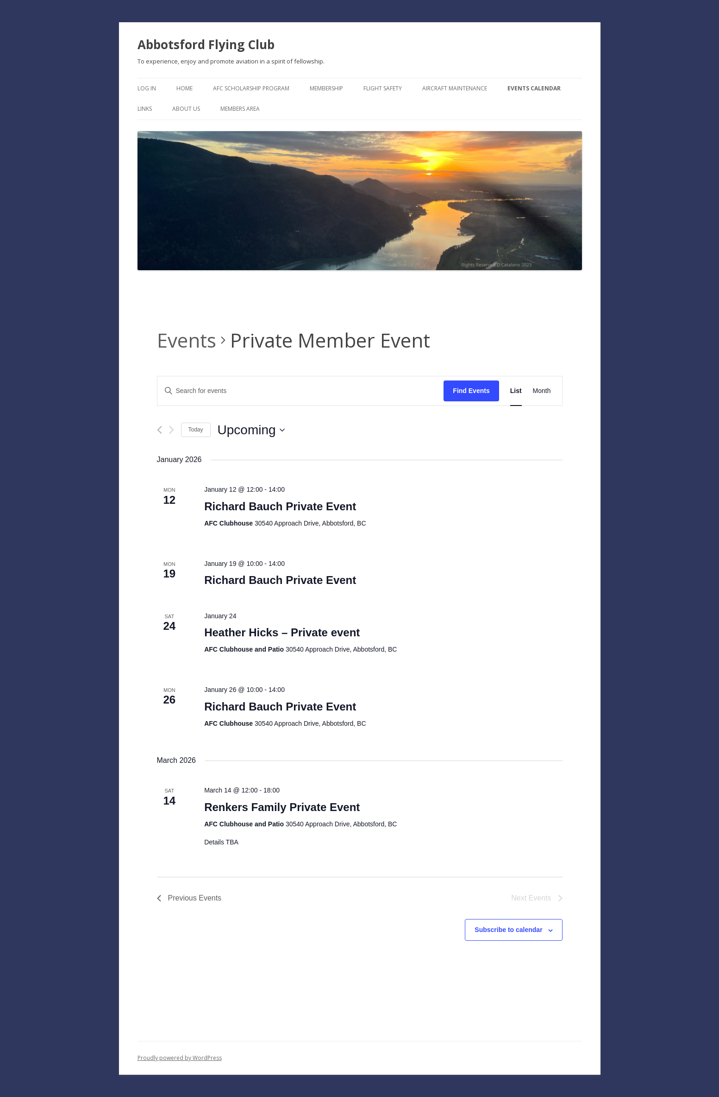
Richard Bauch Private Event (280, 506)
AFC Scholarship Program (251, 88)
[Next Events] (171, 429)
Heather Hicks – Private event (282, 632)
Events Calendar (534, 88)
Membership (326, 88)
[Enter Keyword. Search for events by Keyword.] (300, 391)
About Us (186, 109)
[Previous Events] (159, 429)
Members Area (240, 109)
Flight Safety (382, 88)
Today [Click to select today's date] (195, 429)
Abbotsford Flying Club (206, 44)
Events (186, 340)
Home (184, 88)
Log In (147, 88)
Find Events (471, 390)
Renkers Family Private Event (282, 807)
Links (145, 109)
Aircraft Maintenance (454, 88)
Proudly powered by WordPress (180, 1058)
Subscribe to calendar (508, 929)
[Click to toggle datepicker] (251, 430)
